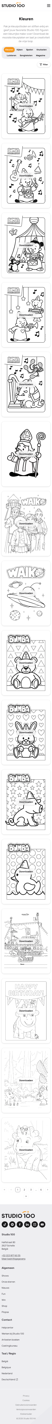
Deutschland (10, 1379)
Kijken (20, 49)
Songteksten (26, 55)
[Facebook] (20, 1224)
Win (4, 1299)
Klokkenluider (26, 1414)
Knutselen (42, 49)
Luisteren (11, 55)
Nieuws (5, 1287)
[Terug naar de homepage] (13, 5)
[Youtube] (42, 1224)
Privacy (26, 1395)
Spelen (29, 49)
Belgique (6, 1367)
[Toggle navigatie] (48, 5)
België (5, 1361)
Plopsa (5, 1312)
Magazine (40, 55)
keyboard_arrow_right (48, 1189)
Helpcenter (7, 1327)
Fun (4, 1293)
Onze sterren (8, 1281)
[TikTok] (5, 1224)
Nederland (7, 1373)
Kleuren (9, 49)
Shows (5, 1275)
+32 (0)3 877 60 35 (11, 1255)
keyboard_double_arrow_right (26, 1196)
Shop (4, 1305)
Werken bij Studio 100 (13, 1333)
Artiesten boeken (11, 1339)
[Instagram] (35, 1224)
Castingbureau (9, 1345)
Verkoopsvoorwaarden (26, 1409)
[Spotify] (12, 1224)
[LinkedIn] (27, 1224)
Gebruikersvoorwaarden (26, 1404)
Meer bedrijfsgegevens (13, 1258)
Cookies (26, 1400)
